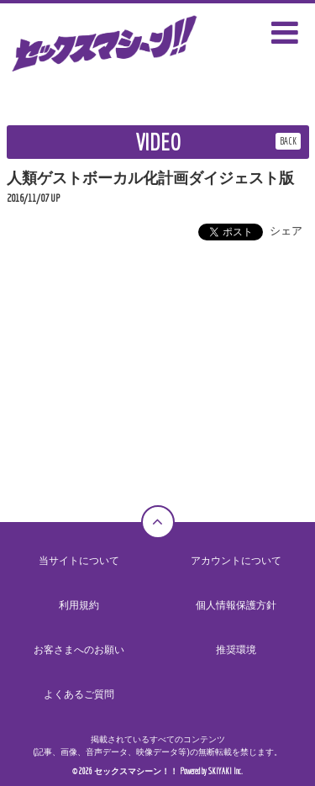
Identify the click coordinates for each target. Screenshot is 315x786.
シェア (286, 230)
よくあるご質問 (79, 694)
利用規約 (79, 605)
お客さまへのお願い (79, 650)
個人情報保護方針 (236, 605)
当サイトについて (79, 561)
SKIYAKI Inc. (225, 771)
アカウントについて (236, 561)
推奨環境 (236, 650)
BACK (288, 140)
